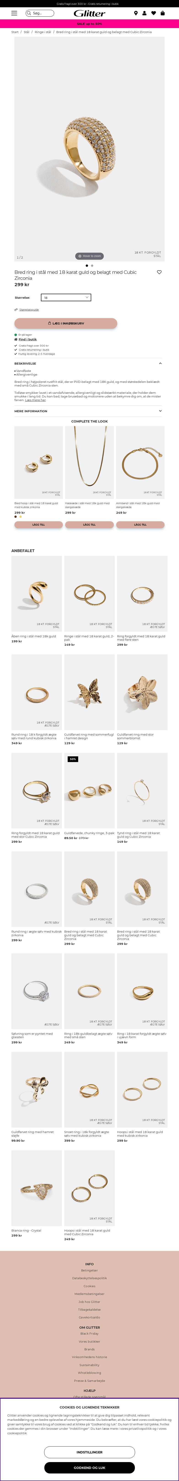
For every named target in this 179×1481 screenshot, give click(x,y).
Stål (26, 32)
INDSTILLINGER (89, 1452)
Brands (89, 1349)
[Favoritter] (156, 13)
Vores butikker (89, 1341)
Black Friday (89, 1333)
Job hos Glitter (89, 1302)
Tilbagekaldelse (89, 1309)
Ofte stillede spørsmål (89, 1397)
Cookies (90, 1286)
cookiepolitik (17, 1433)
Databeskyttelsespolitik (89, 1278)
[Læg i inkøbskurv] (65, 323)
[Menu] (14, 13)
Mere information (30, 411)
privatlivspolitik (140, 1428)
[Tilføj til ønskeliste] (159, 272)
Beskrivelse (25, 363)
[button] (146, 13)
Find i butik (25, 339)
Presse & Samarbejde (89, 1380)
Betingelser (89, 1270)
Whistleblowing (89, 1373)
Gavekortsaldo (89, 1317)
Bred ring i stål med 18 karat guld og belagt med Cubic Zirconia (104, 32)
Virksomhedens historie (89, 1357)
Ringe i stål (43, 32)
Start (15, 32)
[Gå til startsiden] (89, 13)
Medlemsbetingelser (89, 1294)
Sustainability (89, 1365)
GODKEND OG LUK (89, 1468)
